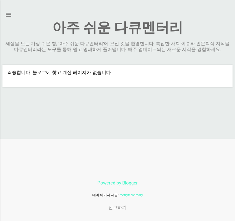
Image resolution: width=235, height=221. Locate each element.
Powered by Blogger (118, 183)
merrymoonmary (131, 195)
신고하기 (117, 207)
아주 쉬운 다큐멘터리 (117, 27)
